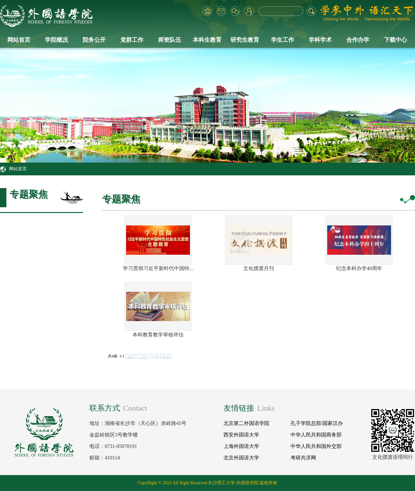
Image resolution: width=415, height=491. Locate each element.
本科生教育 (207, 40)
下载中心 (395, 40)
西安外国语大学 (241, 434)
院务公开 (94, 40)
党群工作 (131, 40)
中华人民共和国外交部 (316, 446)
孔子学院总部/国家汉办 (316, 423)
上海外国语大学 (241, 446)
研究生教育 (244, 40)
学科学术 (320, 40)
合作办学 (357, 40)
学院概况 (56, 40)
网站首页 (18, 40)
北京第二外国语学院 (246, 423)
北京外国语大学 (241, 457)
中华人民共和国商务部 (316, 434)
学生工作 (282, 40)
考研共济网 (303, 457)
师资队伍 (169, 40)
